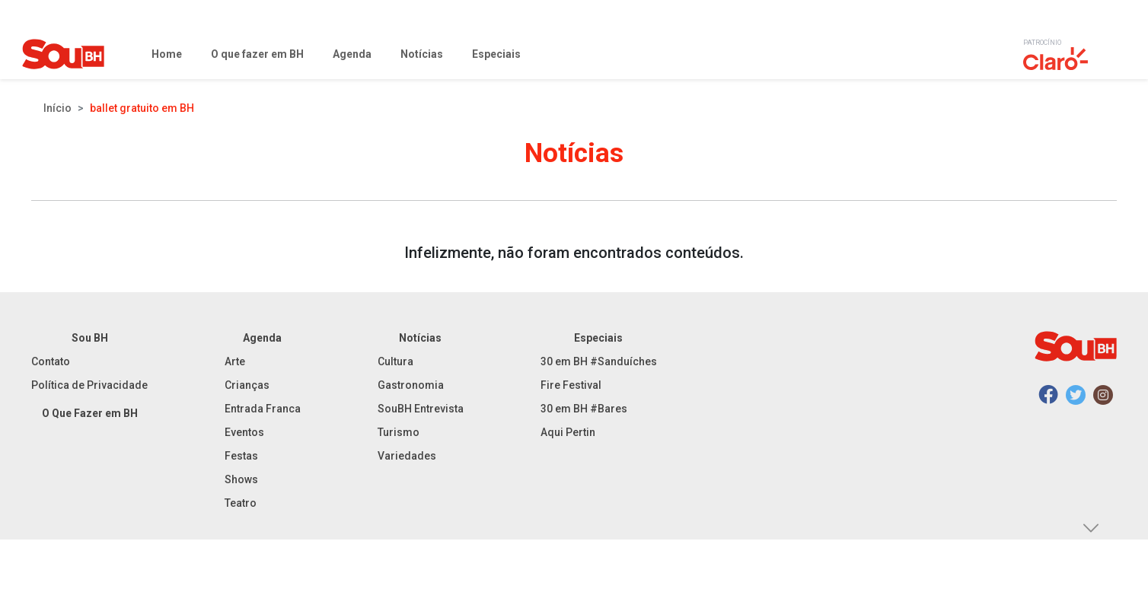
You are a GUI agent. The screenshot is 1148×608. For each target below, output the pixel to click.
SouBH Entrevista (421, 409)
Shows (241, 479)
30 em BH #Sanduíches (599, 361)
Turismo (398, 432)
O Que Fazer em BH (90, 413)
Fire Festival (571, 385)
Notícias (420, 338)
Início (57, 108)
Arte (235, 361)
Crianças (247, 385)
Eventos (244, 432)
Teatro (241, 503)
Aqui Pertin (568, 432)
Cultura (395, 361)
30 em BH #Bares (584, 409)
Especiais (598, 338)
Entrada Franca (263, 409)
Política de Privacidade (89, 385)
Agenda (262, 338)
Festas (241, 456)
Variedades (407, 456)
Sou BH (90, 338)
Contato (50, 361)
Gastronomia (411, 385)
